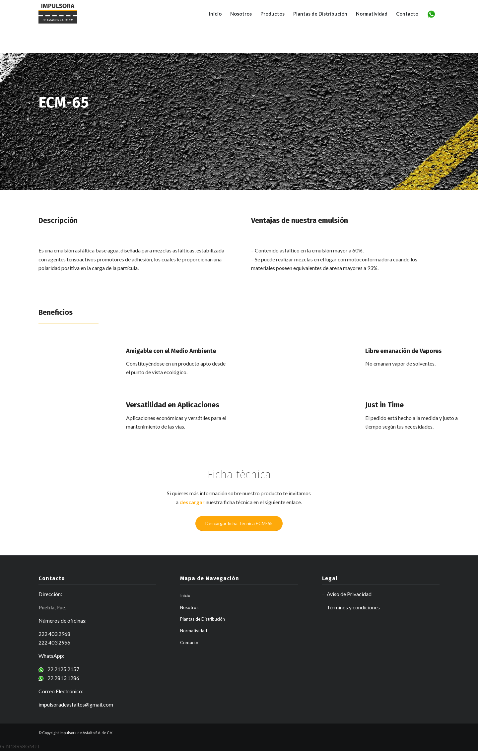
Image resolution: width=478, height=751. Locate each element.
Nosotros (189, 607)
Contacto (189, 642)
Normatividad (193, 630)
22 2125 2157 (58, 669)
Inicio (185, 595)
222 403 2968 (54, 634)
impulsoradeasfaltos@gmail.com (75, 704)
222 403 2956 (54, 642)
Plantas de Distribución (202, 619)
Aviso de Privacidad (349, 594)
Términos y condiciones (353, 607)
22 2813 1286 (58, 678)
